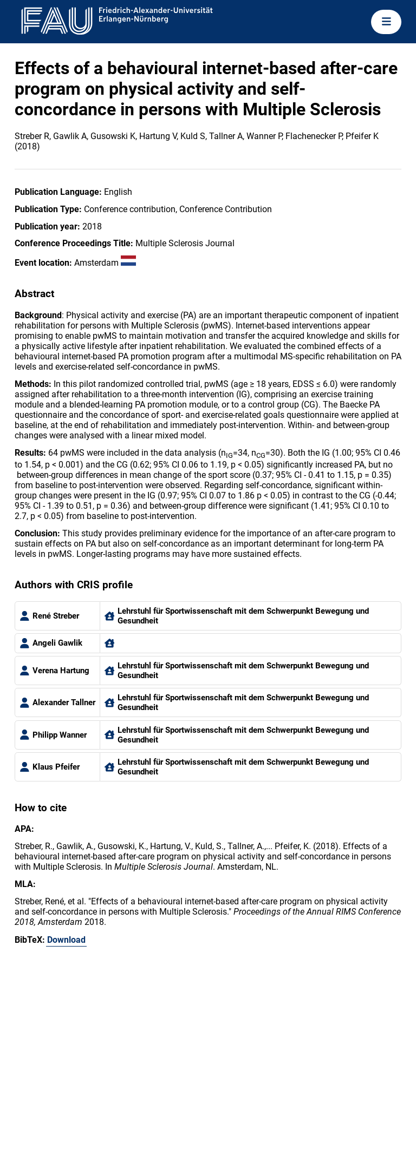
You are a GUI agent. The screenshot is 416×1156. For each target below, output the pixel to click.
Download (66, 940)
